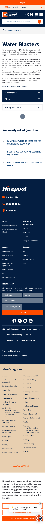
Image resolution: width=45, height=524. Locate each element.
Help (24, 263)
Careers (5, 259)
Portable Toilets (29, 388)
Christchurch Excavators (9, 416)
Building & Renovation (10, 386)
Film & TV (28, 335)
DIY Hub (25, 229)
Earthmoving (6, 408)
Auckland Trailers (32, 428)
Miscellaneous (7, 448)
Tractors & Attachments (32, 418)
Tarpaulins (27, 410)
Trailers (26, 426)
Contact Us (10, 197)
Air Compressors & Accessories (9, 381)
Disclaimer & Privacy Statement (14, 355)
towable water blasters (16, 80)
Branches (9, 210)
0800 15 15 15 (11, 203)
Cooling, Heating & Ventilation (9, 403)
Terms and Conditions (11, 351)
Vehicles (27, 452)
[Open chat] (39, 518)
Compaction (6, 390)
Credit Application (8, 277)
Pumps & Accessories (31, 398)
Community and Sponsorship (7, 264)
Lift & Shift (6, 440)
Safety (26, 402)
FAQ (3, 273)
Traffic (26, 422)
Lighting (5, 444)
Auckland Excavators (12, 410)
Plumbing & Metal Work (32, 376)
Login (24, 251)
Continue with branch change (22, 518)
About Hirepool (7, 251)
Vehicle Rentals (13, 329)
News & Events (7, 269)
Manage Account (28, 259)
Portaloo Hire (12, 340)
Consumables (7, 398)
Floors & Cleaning (13, 30)
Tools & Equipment (30, 414)
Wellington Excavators (13, 412)
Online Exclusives (30, 448)
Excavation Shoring (14, 335)
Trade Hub (26, 233)
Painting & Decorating (10, 452)
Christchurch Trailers (33, 432)
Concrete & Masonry (9, 394)
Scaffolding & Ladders (31, 406)
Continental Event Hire (31, 329)
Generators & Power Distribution (9, 431)
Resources (26, 237)
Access (5, 376)
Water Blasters (29, 436)
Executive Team (8, 255)
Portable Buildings (30, 380)
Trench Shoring (29, 444)
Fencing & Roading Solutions (9, 421)
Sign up (25, 255)
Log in (22, 2)
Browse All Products (9, 226)
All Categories (22, 465)
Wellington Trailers (32, 430)
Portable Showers (30, 384)
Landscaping (6, 436)
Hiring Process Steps (30, 241)
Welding (26, 440)
